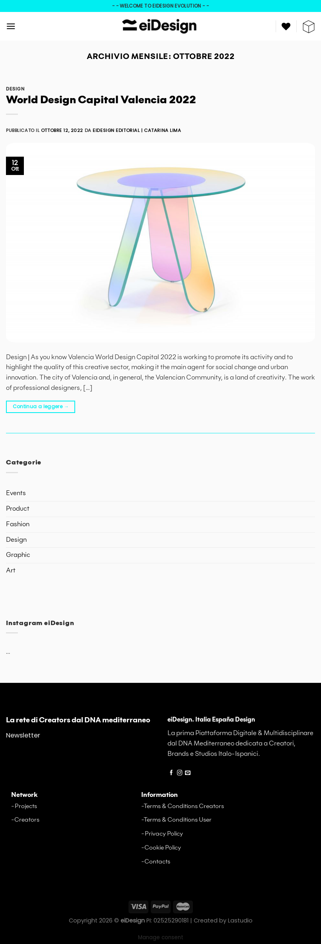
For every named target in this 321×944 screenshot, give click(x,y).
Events (16, 493)
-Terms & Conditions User (176, 820)
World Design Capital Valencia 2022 (101, 100)
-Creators (25, 820)
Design (15, 89)
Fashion (17, 524)
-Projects (24, 806)
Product (17, 508)
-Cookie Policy (161, 848)
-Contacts (155, 862)
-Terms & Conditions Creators (182, 806)
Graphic (18, 555)
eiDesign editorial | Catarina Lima (137, 130)
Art (11, 570)
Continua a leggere (41, 406)
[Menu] (11, 26)
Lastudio (240, 920)
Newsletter (23, 735)
